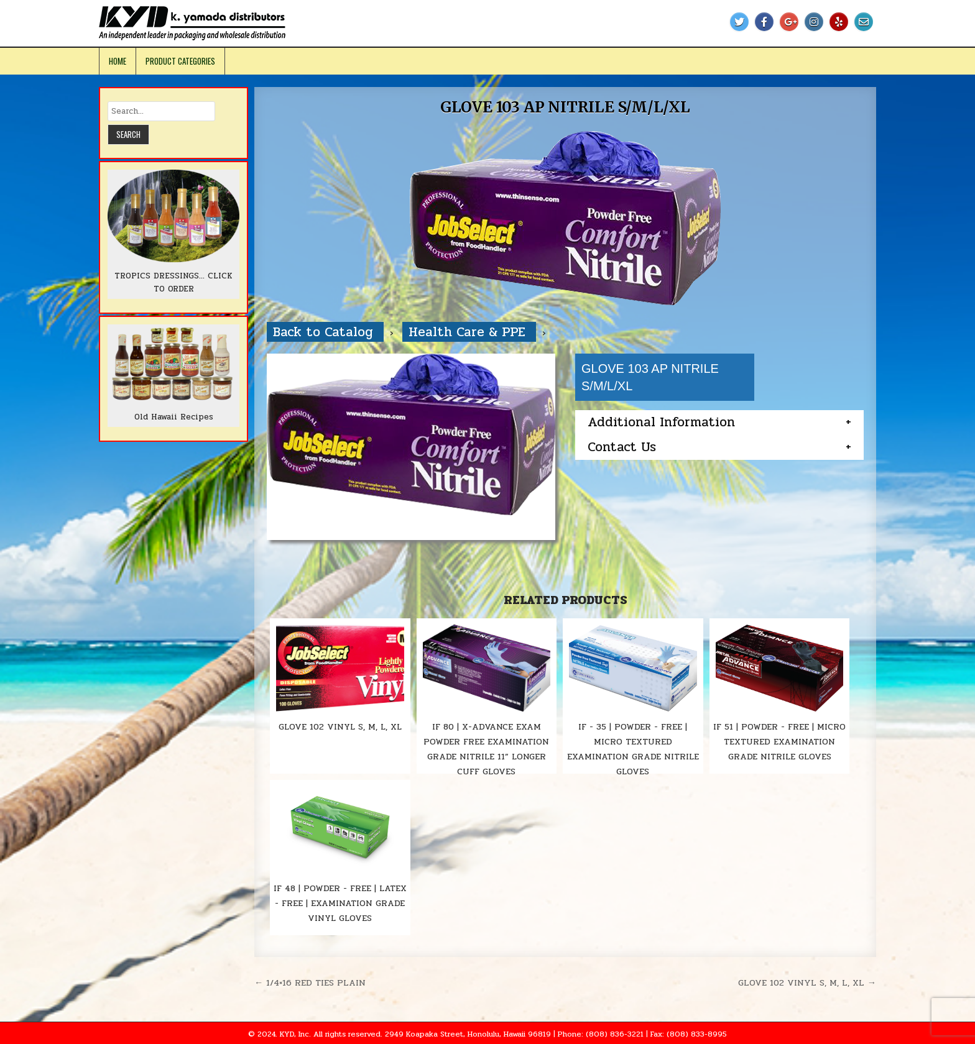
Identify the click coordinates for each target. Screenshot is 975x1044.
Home (117, 61)
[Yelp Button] (838, 21)
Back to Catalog (325, 332)
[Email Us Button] (863, 21)
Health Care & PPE (469, 332)
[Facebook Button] (764, 21)
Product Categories (180, 61)
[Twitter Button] (739, 21)
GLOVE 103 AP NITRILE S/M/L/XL (565, 107)
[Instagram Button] (814, 21)
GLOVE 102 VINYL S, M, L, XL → (807, 982)
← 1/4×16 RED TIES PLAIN (310, 982)
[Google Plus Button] (789, 21)
